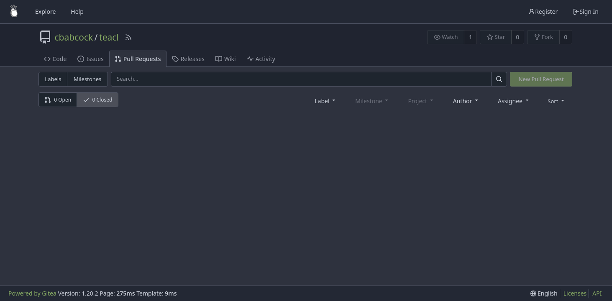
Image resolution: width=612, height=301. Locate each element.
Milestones (87, 79)
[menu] (557, 100)
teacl (109, 37)
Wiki (225, 59)
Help (77, 11)
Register (543, 11)
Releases (188, 59)
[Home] (14, 12)
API (597, 293)
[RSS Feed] (128, 37)
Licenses (575, 293)
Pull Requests (138, 59)
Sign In (586, 11)
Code (55, 59)
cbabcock (74, 37)
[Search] (499, 79)
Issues (90, 59)
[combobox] (325, 100)
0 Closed (98, 99)
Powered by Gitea (32, 293)
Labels (53, 79)
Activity (261, 59)
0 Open (57, 99)
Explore (45, 11)
